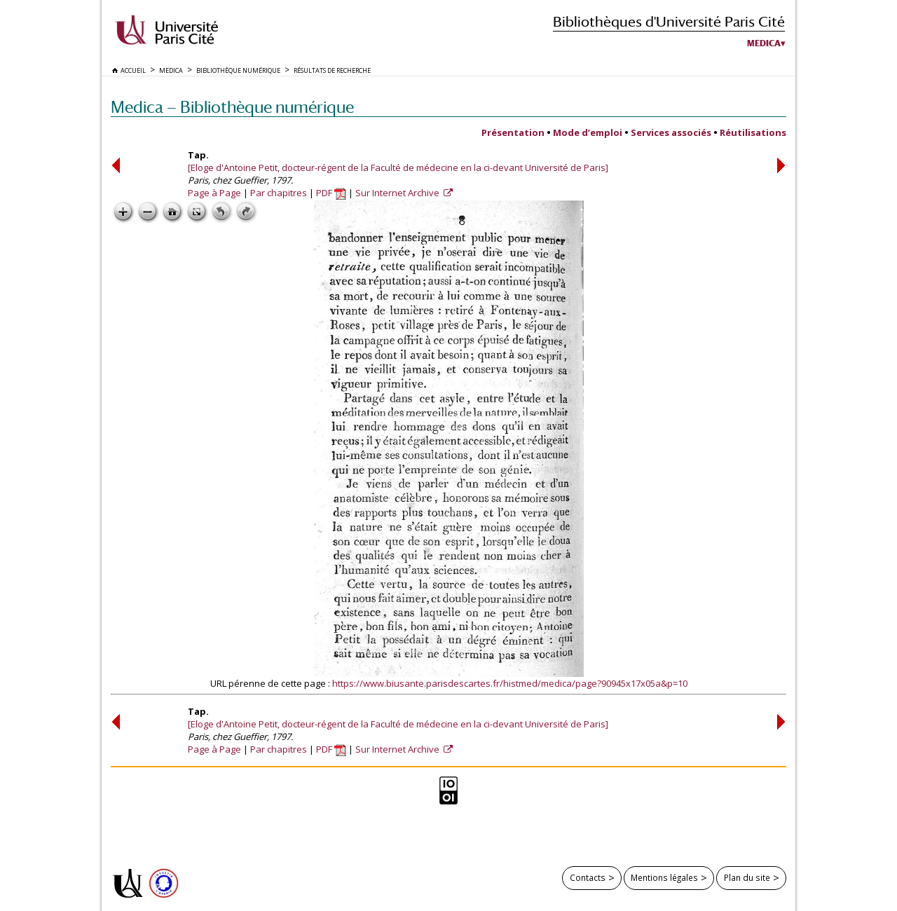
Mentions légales (664, 877)
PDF (331, 192)
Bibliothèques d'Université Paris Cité (669, 21)
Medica (764, 43)
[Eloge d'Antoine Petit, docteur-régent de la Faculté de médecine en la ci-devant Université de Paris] (398, 167)
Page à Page (214, 192)
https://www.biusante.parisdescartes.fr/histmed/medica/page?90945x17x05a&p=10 (509, 683)
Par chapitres (278, 192)
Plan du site (747, 877)
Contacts (587, 877)
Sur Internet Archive (398, 192)
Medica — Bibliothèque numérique (232, 106)
